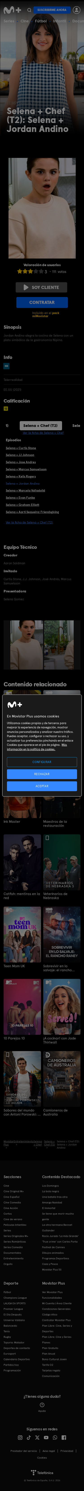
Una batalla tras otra (54, 1196)
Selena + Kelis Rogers (21, 476)
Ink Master (12, 822)
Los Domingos (50, 1185)
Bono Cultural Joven (54, 1359)
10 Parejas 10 (14, 1038)
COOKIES (42, 1457)
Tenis (7, 1331)
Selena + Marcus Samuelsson (26, 469)
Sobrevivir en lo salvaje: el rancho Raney (57, 968)
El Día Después (13, 1314)
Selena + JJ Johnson (20, 455)
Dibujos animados (53, 1252)
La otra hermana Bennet (57, 1224)
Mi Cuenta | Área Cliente (57, 1303)
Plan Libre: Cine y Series (56, 1336)
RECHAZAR (42, 774)
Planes (46, 1342)
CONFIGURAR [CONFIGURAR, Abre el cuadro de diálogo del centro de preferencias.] (42, 762)
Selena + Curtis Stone (21, 448)
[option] (27, 645)
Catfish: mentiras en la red (22, 896)
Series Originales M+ (16, 1236)
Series (9, 21)
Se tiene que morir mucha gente (58, 1216)
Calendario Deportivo (17, 1359)
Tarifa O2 (47, 1364)
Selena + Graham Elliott (22, 505)
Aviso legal (49, 1451)
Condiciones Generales (56, 1309)
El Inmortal (48, 1208)
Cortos (8, 1213)
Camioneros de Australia (55, 1112)
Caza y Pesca (50, 1264)
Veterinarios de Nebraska (55, 896)
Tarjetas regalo (51, 1370)
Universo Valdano (14, 1320)
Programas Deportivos (55, 1258)
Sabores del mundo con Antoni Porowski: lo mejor (22, 1112)
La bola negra (50, 1191)
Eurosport (10, 1353)
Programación (12, 1370)
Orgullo (8, 1264)
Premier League (13, 1309)
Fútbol (41, 21)
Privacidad (66, 1451)
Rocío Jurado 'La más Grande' (60, 1236)
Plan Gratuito (50, 1348)
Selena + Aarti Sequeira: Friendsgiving (32, 512)
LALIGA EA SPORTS (15, 1303)
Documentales (12, 1252)
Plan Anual (48, 1353)
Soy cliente (41, 287)
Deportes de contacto (17, 1348)
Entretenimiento (14, 1258)
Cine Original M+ (14, 1191)
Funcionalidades (52, 1297)
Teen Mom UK (14, 966)
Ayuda (42, 1408)
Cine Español (11, 1196)
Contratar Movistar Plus (56, 1320)
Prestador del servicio (24, 1451)
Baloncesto (10, 1325)
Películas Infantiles (15, 1224)
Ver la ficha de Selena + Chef (43, 433)
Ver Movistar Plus (52, 1292)
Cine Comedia (12, 1202)
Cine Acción (11, 1208)
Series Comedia (13, 1247)
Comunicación (51, 1376)
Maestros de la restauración (55, 824)
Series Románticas (15, 1241)
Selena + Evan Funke (20, 497)
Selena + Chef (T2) (40, 425)
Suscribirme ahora (52, 10)
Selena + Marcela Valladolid (25, 490)
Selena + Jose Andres (21, 462)
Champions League (15, 1297)
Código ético (49, 1314)
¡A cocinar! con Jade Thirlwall (59, 1040)
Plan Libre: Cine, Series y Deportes (57, 1328)
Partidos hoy (11, 1364)
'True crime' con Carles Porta (60, 1241)
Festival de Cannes (53, 1247)
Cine (25, 21)
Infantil (59, 21)
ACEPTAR (42, 786)
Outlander (48, 1230)
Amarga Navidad (52, 1202)
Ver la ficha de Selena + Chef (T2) (29, 522)
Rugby (7, 1336)
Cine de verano (13, 1219)
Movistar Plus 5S (51, 1269)
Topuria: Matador (14, 1342)
